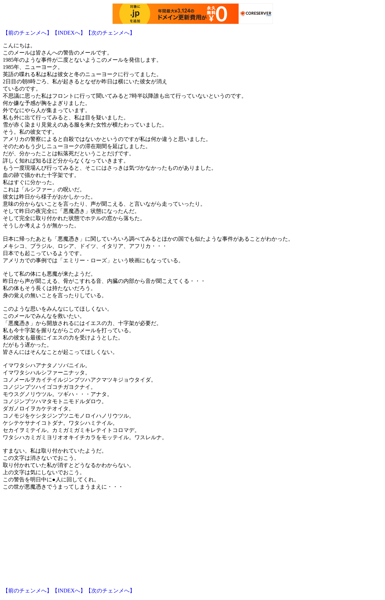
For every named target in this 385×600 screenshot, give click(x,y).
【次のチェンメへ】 (110, 33)
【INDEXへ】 (69, 33)
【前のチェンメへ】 (27, 33)
